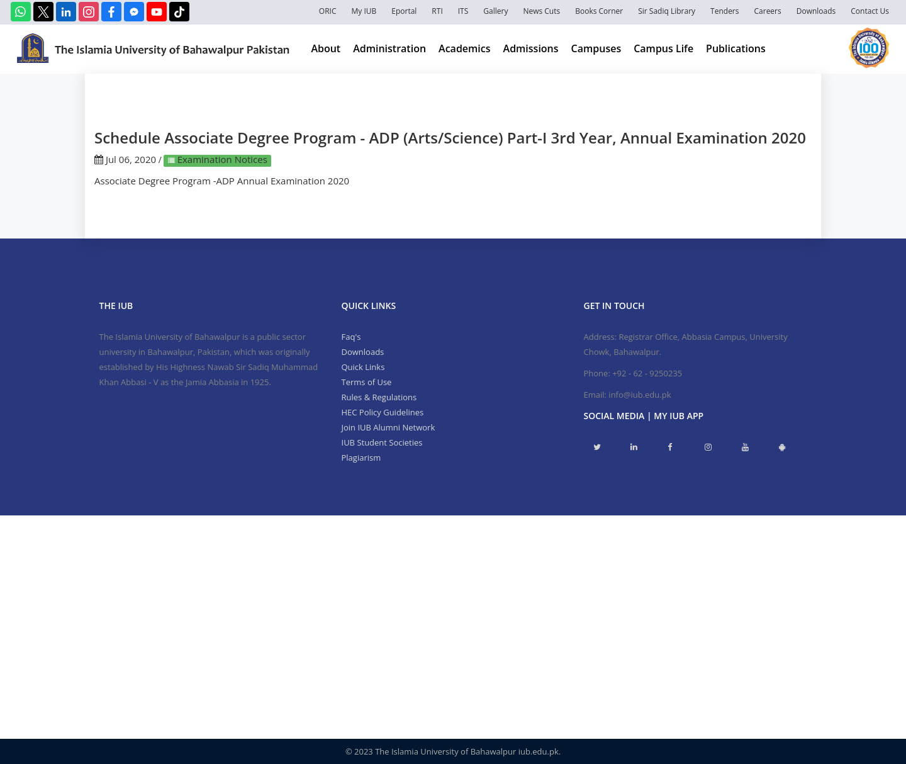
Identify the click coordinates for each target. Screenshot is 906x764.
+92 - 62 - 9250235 (647, 373)
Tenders (724, 11)
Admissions (531, 48)
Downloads (816, 11)
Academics (464, 48)
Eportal (404, 11)
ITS (463, 11)
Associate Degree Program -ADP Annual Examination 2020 (221, 180)
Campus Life (663, 48)
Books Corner (599, 11)
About (325, 48)
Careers (767, 11)
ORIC (328, 11)
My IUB (363, 11)
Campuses (596, 48)
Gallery (495, 11)
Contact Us (870, 11)
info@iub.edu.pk (639, 394)
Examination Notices (221, 159)
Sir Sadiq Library (666, 11)
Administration (389, 48)
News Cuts (541, 11)
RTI (437, 11)
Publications (736, 48)
